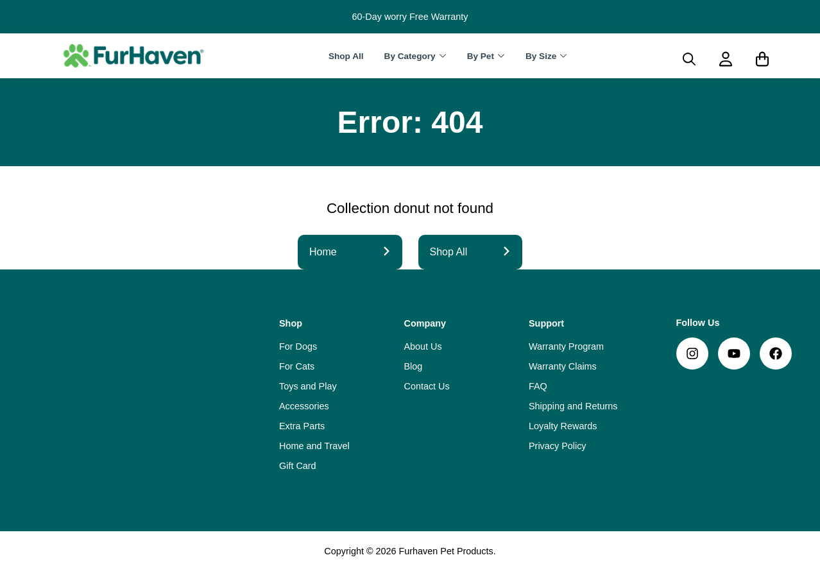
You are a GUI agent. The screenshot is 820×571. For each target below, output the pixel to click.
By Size (540, 56)
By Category (410, 56)
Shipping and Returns (573, 406)
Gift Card (297, 466)
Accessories (304, 406)
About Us (423, 346)
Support (546, 323)
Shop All (346, 56)
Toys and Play (308, 386)
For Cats (296, 366)
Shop (290, 323)
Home (350, 251)
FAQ (538, 386)
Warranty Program (566, 346)
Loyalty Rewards (563, 426)
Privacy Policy (557, 446)
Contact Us (427, 386)
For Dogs (298, 346)
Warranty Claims (563, 366)
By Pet (480, 56)
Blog (413, 366)
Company (425, 323)
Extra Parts (302, 426)
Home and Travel (314, 446)
